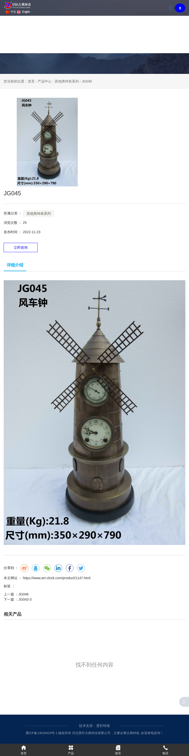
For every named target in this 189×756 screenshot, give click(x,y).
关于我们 (31, 34)
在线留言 (169, 34)
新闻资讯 (114, 34)
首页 (12, 34)
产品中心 (59, 34)
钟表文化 (87, 34)
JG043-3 (25, 599)
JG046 (23, 594)
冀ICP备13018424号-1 (42, 733)
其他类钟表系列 (67, 81)
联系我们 (142, 34)
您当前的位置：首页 (20, 81)
